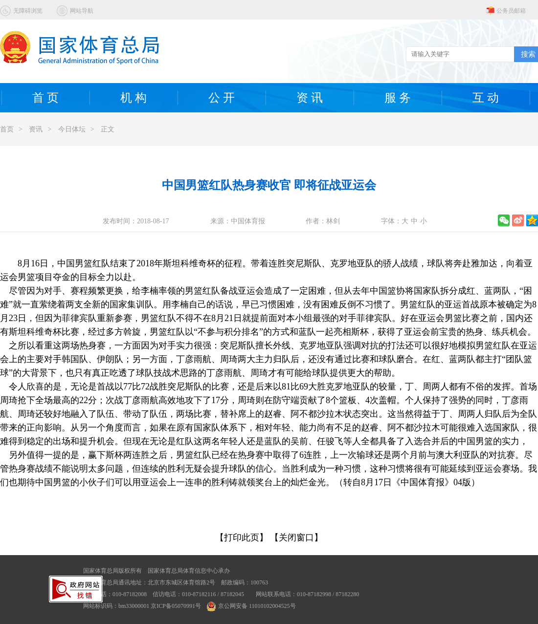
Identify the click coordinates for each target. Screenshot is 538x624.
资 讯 (309, 97)
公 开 (221, 97)
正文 (107, 129)
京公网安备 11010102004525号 (251, 605)
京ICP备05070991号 (176, 605)
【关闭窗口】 (296, 537)
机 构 (133, 97)
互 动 (485, 97)
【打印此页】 (241, 537)
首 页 (45, 97)
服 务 (397, 97)
